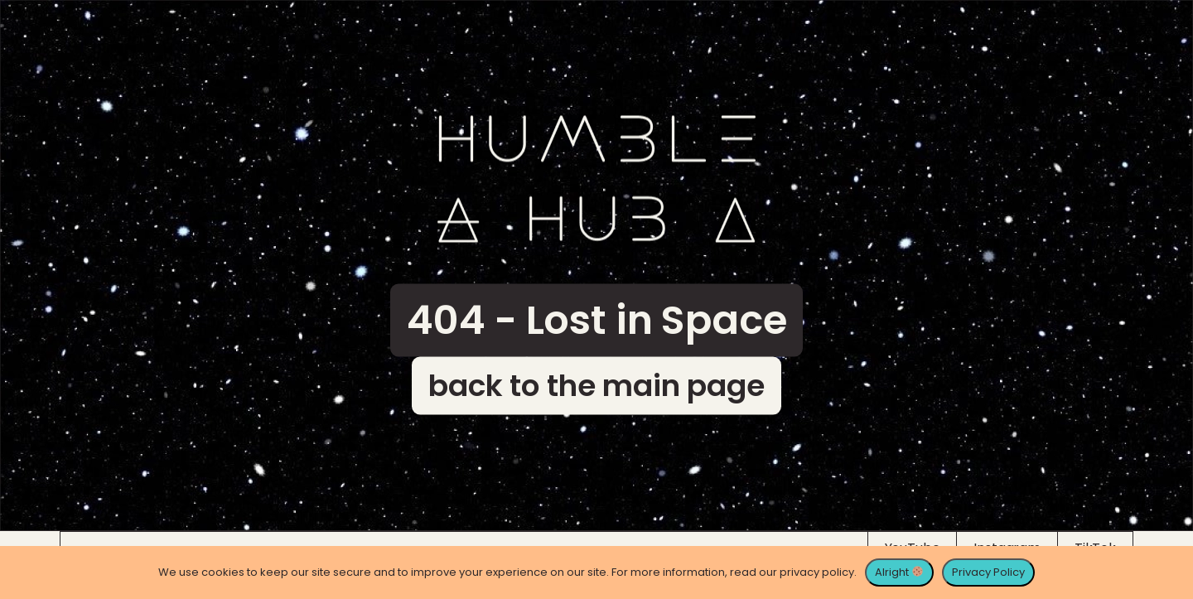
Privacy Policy (988, 572)
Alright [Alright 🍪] (899, 572)
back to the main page (596, 386)
